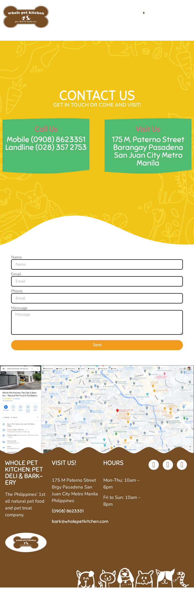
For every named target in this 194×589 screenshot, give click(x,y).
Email (16, 275)
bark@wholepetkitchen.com (80, 523)
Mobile (19, 141)
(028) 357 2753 (61, 148)
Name (16, 259)
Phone (17, 292)
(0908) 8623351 (58, 141)
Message (19, 309)
